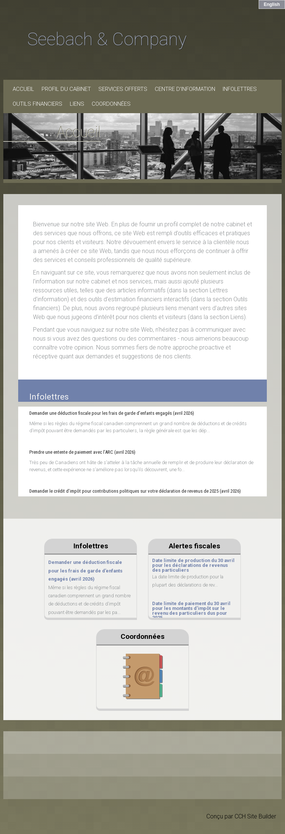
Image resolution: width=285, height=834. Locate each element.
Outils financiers (37, 104)
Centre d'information (185, 89)
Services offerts (122, 89)
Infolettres (240, 89)
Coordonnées (111, 104)
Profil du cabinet (66, 89)
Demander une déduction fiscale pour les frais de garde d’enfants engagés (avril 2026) (111, 413)
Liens (77, 104)
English (272, 4)
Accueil (23, 89)
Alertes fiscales (194, 546)
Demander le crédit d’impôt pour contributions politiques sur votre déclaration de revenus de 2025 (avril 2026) (135, 491)
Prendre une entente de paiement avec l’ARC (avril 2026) (82, 452)
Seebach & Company (107, 39)
